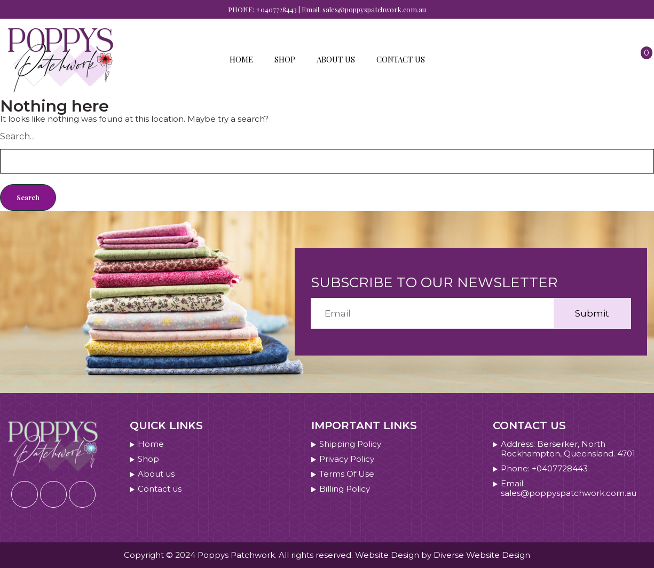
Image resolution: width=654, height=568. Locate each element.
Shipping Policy (350, 444)
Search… (18, 136)
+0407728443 (276, 9)
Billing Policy (344, 489)
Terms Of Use (346, 474)
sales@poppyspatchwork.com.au (374, 9)
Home (241, 59)
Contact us (400, 59)
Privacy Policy (346, 459)
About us (336, 59)
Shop (284, 59)
